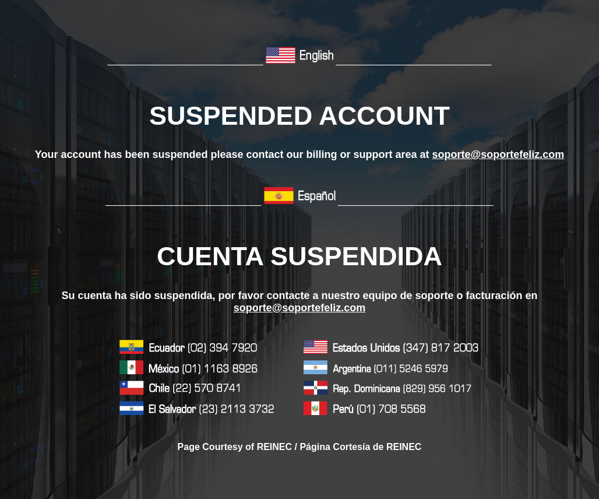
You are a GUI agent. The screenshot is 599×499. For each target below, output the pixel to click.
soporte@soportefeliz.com (498, 154)
